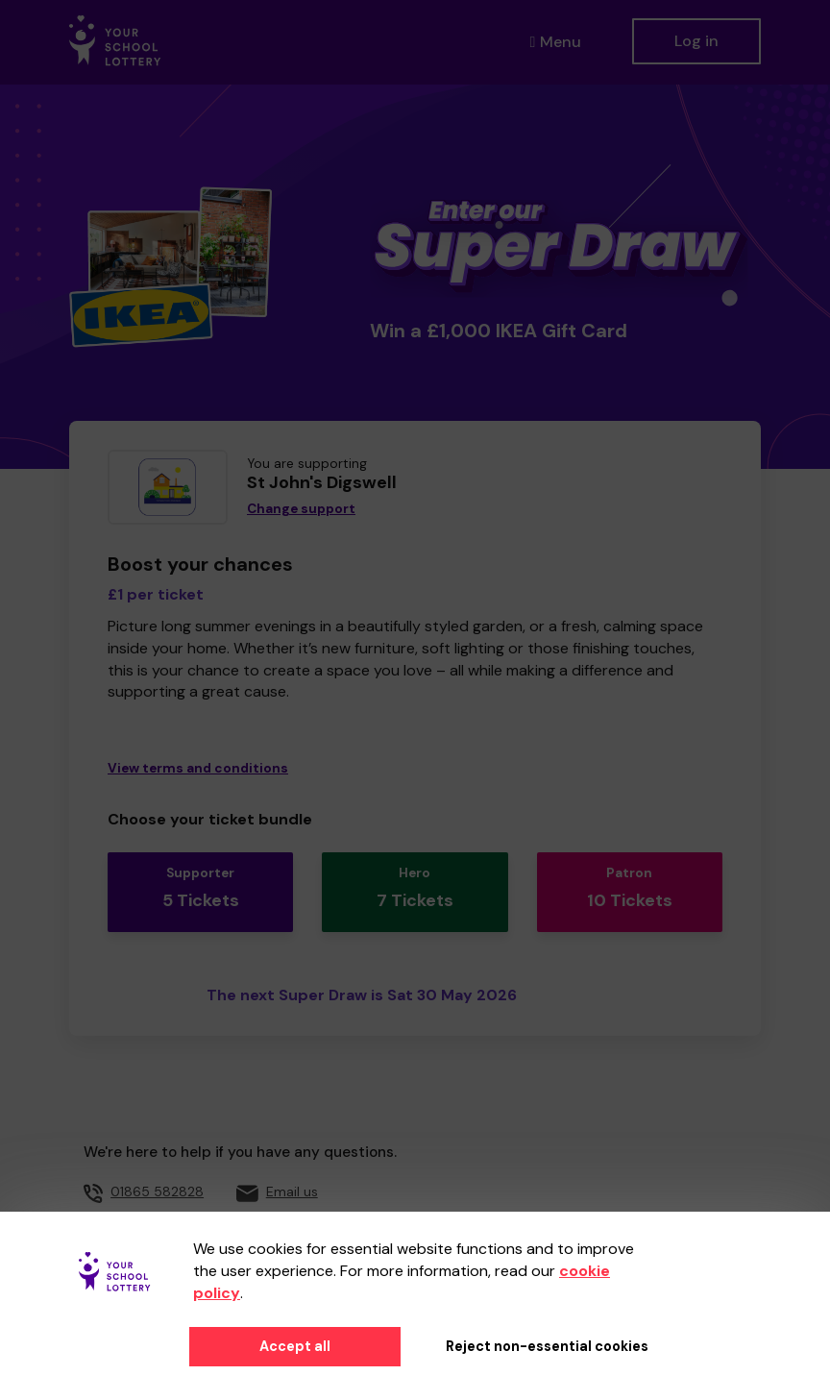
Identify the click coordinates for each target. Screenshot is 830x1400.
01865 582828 (157, 1191)
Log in (696, 41)
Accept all (294, 1346)
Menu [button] (552, 42)
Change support (301, 509)
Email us (292, 1191)
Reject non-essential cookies (547, 1346)
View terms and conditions (198, 768)
